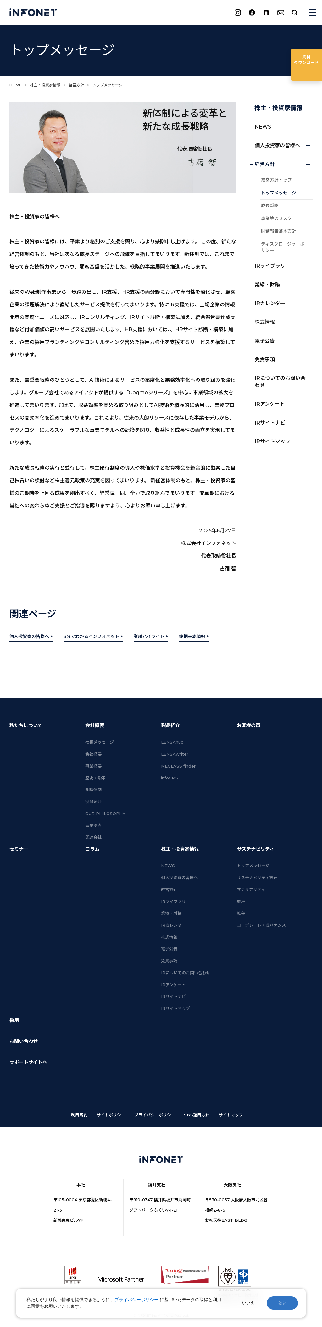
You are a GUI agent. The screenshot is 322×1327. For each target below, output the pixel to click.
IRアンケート (270, 404)
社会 (241, 913)
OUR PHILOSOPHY (105, 813)
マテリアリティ (251, 889)
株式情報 (283, 322)
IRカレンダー (270, 303)
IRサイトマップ (272, 441)
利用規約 (79, 1114)
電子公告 (265, 341)
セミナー (18, 849)
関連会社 (93, 837)
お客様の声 (248, 725)
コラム (92, 849)
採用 (14, 1020)
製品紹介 (170, 725)
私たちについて (25, 725)
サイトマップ (231, 1114)
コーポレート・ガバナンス (261, 925)
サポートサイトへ (28, 1062)
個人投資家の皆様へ (29, 636)
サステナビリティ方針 (257, 877)
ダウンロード (306, 59)
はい (282, 1303)
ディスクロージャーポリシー (282, 247)
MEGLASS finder (178, 765)
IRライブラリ (283, 266)
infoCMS (169, 777)
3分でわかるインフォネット (91, 636)
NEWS (263, 127)
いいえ (248, 1303)
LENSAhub (172, 742)
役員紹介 (93, 801)
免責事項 (265, 359)
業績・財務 (283, 285)
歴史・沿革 (95, 777)
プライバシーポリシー (154, 1114)
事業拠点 (93, 825)
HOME (15, 85)
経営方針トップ (276, 180)
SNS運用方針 (196, 1114)
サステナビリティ (255, 849)
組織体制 (93, 789)
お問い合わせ (23, 1041)
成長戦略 (270, 205)
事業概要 (93, 765)
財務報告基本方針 (278, 231)
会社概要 (94, 725)
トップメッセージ (278, 193)
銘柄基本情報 (192, 636)
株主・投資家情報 (45, 85)
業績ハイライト (149, 636)
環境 (241, 901)
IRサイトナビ (270, 423)
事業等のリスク (276, 218)
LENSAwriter (174, 753)
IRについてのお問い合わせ (280, 381)
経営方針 (76, 85)
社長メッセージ (99, 742)
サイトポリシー (111, 1114)
